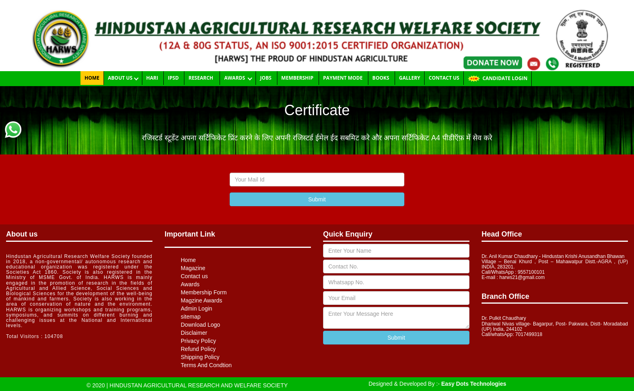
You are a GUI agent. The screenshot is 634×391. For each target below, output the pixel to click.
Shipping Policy (200, 357)
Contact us (444, 77)
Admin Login (196, 308)
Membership (298, 77)
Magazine (193, 268)
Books (381, 77)
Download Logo (200, 324)
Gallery (410, 77)
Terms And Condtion (206, 365)
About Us (121, 77)
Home (92, 77)
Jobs (266, 77)
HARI (152, 77)
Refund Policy (198, 349)
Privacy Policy (198, 341)
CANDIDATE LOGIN (497, 77)
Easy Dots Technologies (473, 383)
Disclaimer (194, 333)
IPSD (174, 77)
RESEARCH (202, 77)
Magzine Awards (201, 300)
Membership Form (204, 292)
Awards (235, 77)
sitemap (191, 316)
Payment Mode (343, 77)
